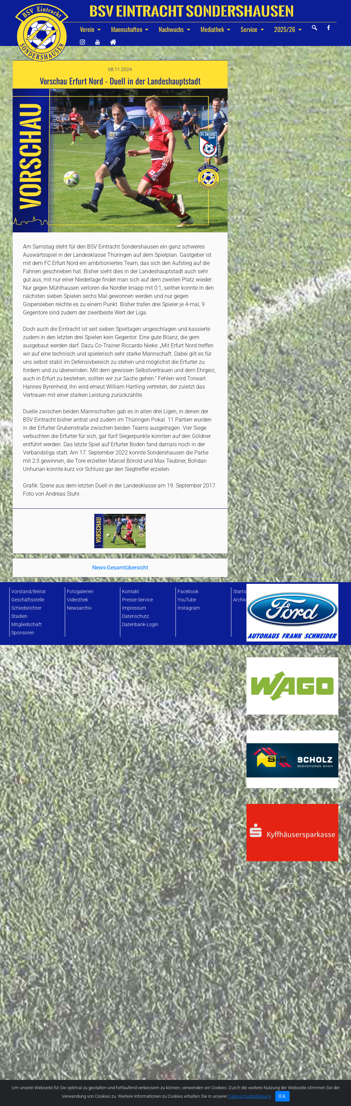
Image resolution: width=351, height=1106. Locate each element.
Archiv (239, 600)
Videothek (77, 600)
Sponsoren (22, 633)
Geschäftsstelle (27, 600)
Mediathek (213, 29)
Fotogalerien (80, 592)
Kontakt (130, 592)
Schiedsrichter (26, 608)
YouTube (187, 600)
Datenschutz (135, 616)
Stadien (19, 616)
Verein (88, 29)
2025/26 (285, 29)
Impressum (134, 608)
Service (250, 29)
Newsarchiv (79, 608)
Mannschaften (127, 29)
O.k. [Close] (282, 1099)
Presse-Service (137, 600)
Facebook (188, 592)
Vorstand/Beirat (28, 592)
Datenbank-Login (140, 624)
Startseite (243, 592)
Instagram (189, 608)
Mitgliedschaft (26, 624)
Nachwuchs (172, 29)
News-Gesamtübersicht (120, 504)
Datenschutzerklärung (249, 1099)
